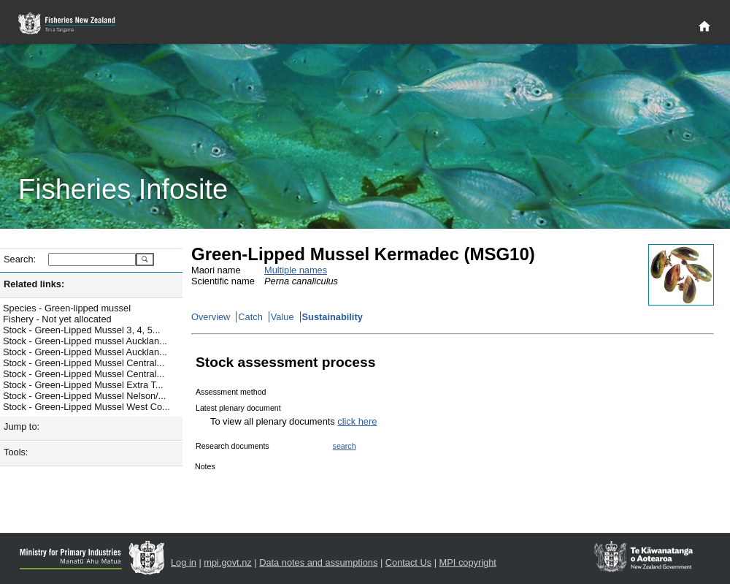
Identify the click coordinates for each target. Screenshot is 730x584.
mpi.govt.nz (227, 562)
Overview (210, 316)
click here (357, 421)
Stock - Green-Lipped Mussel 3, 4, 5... (82, 330)
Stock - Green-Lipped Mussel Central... (83, 362)
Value (282, 316)
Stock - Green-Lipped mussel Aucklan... (85, 340)
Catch (250, 316)
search (344, 445)
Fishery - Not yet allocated (57, 319)
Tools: (16, 452)
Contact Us (408, 562)
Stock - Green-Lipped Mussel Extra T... (83, 384)
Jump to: (21, 426)
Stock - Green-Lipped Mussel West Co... (86, 406)
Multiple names (295, 270)
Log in (183, 562)
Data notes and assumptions (318, 562)
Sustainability (332, 316)
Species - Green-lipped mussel (67, 308)
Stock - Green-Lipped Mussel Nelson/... (84, 395)
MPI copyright (467, 562)
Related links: (34, 283)
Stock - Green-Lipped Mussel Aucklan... (85, 351)
